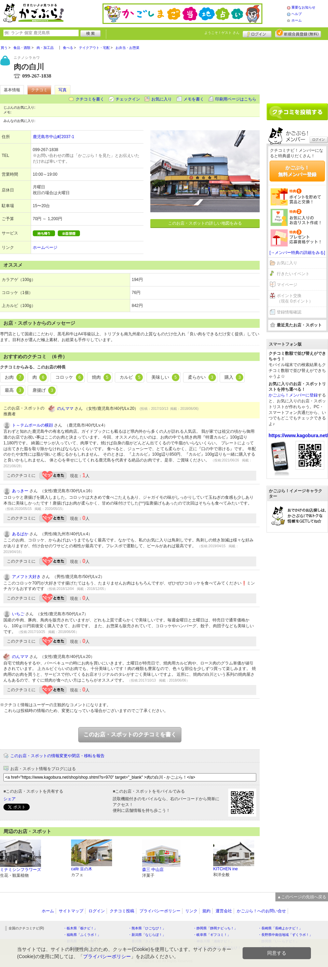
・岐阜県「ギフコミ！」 (212, 935)
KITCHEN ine (225, 869)
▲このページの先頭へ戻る (301, 897)
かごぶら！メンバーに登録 (293, 395)
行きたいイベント (293, 273)
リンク (191, 911)
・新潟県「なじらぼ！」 (147, 935)
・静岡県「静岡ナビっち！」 (215, 928)
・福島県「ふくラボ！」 (82, 935)
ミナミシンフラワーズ (20, 869)
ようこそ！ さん (222, 33)
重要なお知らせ (303, 7)
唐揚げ (44, 390)
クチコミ (39, 90)
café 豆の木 (81, 869)
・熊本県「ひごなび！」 (147, 928)
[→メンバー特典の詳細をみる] (297, 252)
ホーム (296, 20)
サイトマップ (71, 911)
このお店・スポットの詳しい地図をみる (205, 223)
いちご (18, 614)
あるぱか (20, 534)
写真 (62, 90)
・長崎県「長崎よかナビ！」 (280, 928)
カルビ (131, 377)
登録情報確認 (289, 312)
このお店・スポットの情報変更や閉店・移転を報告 (57, 755)
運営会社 (224, 911)
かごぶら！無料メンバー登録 (297, 171)
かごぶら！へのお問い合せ (261, 911)
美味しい (165, 377)
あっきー (20, 490)
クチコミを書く (90, 99)
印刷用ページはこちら (235, 99)
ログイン (257, 33)
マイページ (287, 284)
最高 (14, 390)
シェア (9, 798)
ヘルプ (296, 14)
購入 (234, 377)
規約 (206, 911)
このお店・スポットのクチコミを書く (129, 734)
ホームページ (45, 247)
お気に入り (161, 99)
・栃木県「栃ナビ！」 (80, 928)
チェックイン (127, 99)
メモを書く (193, 99)
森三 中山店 (153, 869)
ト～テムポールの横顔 (32, 425)
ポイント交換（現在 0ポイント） (295, 298)
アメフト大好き (26, 576)
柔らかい (202, 377)
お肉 (14, 377)
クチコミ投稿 (122, 911)
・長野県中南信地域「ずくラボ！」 (285, 935)
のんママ (65, 408)
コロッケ (69, 377)
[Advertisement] (297, 69)
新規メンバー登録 (298, 33)
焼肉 (101, 377)
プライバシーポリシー (159, 911)
